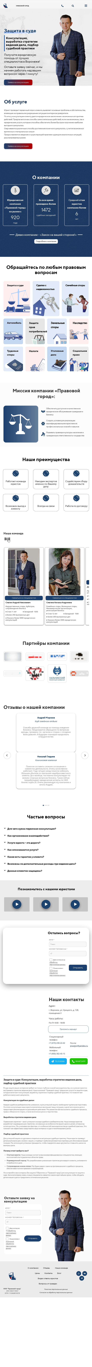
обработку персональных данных (11, 1233)
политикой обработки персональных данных (57, 973)
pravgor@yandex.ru (79, 1046)
